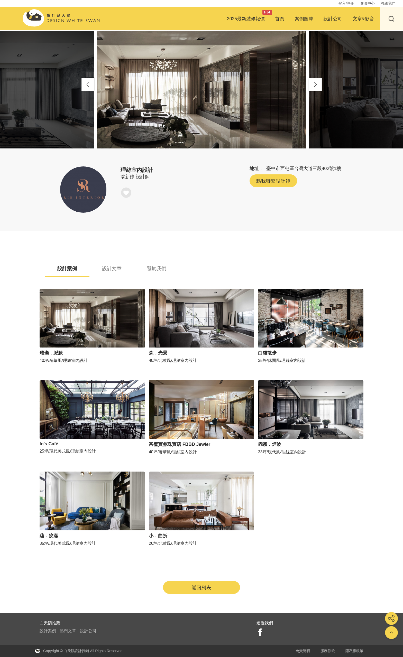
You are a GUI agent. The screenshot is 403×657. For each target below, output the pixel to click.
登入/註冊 (346, 3)
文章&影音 (363, 18)
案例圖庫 (304, 18)
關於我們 (158, 268)
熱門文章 (68, 631)
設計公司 (333, 18)
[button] (315, 84)
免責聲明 (303, 651)
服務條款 (327, 651)
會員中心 (367, 3)
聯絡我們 (388, 3)
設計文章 (112, 268)
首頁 (279, 18)
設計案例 (67, 268)
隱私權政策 (354, 651)
